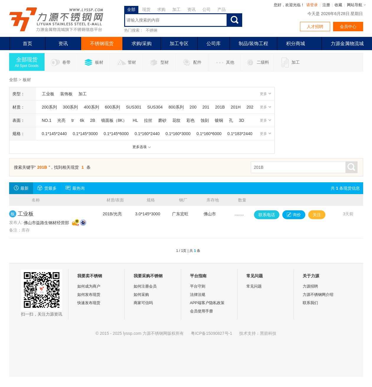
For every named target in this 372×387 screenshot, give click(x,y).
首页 (27, 43)
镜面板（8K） (114, 120)
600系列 (112, 107)
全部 (131, 9)
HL (135, 120)
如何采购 (141, 294)
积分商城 (295, 43)
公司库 (214, 43)
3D (241, 120)
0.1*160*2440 (147, 133)
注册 (326, 5)
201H (235, 107)
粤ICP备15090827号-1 (211, 333)
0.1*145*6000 (116, 133)
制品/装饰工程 (253, 43)
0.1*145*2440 (54, 133)
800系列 (175, 107)
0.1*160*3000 (178, 133)
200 (193, 107)
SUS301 (133, 107)
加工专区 (179, 43)
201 (205, 107)
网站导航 (354, 5)
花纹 (176, 120)
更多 (265, 94)
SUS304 (155, 107)
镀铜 (219, 120)
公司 (206, 9)
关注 (317, 214)
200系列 (49, 107)
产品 (221, 9)
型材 (159, 63)
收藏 (338, 5)
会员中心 (348, 26)
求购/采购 (142, 43)
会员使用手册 (201, 311)
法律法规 (197, 294)
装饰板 (66, 93)
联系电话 (266, 214)
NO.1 (47, 120)
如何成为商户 (88, 286)
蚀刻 (205, 120)
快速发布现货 (88, 303)
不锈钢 (151, 30)
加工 (176, 9)
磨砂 (162, 120)
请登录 (312, 5)
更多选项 (141, 147)
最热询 (75, 188)
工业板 (48, 93)
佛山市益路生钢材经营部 (46, 222)
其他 (224, 63)
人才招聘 (315, 26)
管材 (126, 63)
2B (92, 120)
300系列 (70, 107)
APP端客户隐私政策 (207, 303)
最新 (21, 188)
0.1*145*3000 (85, 133)
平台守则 (197, 286)
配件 (191, 63)
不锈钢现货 (102, 43)
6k (82, 120)
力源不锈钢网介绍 (318, 294)
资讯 (191, 9)
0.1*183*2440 (240, 133)
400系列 (91, 107)
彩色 (190, 120)
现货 (146, 9)
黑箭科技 (268, 333)
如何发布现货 (88, 294)
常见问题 (254, 286)
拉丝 (148, 120)
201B (220, 107)
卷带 (61, 63)
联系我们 (310, 303)
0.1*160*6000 (209, 133)
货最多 (47, 188)
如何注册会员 (145, 286)
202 (250, 107)
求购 (161, 9)
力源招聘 (310, 286)
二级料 (257, 63)
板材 (93, 63)
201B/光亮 (112, 213)
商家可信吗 (143, 303)
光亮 (61, 120)
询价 (294, 214)
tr (72, 120)
